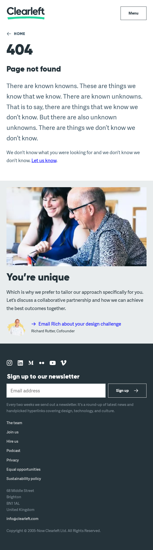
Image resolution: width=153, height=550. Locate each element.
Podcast (13, 450)
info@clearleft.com (22, 518)
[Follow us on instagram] (9, 363)
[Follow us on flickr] (42, 363)
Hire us (12, 441)
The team (14, 422)
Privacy (12, 460)
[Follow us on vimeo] (63, 363)
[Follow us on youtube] (53, 363)
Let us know (43, 160)
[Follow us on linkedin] (20, 363)
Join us (12, 432)
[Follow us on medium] (31, 363)
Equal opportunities (23, 469)
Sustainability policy (23, 478)
